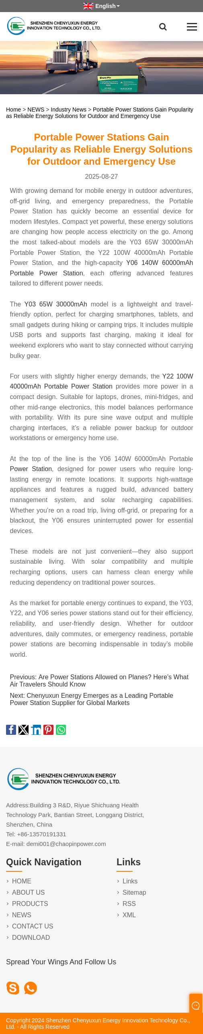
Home (13, 109)
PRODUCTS (30, 903)
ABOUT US (28, 892)
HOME (21, 881)
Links (130, 881)
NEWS (35, 109)
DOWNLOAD (31, 937)
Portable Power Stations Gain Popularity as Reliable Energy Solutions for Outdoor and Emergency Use (99, 112)
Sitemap (134, 892)
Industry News (68, 109)
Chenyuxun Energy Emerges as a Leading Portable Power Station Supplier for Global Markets (91, 699)
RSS (129, 903)
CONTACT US (32, 926)
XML (129, 915)
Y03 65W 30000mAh (56, 304)
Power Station (31, 468)
